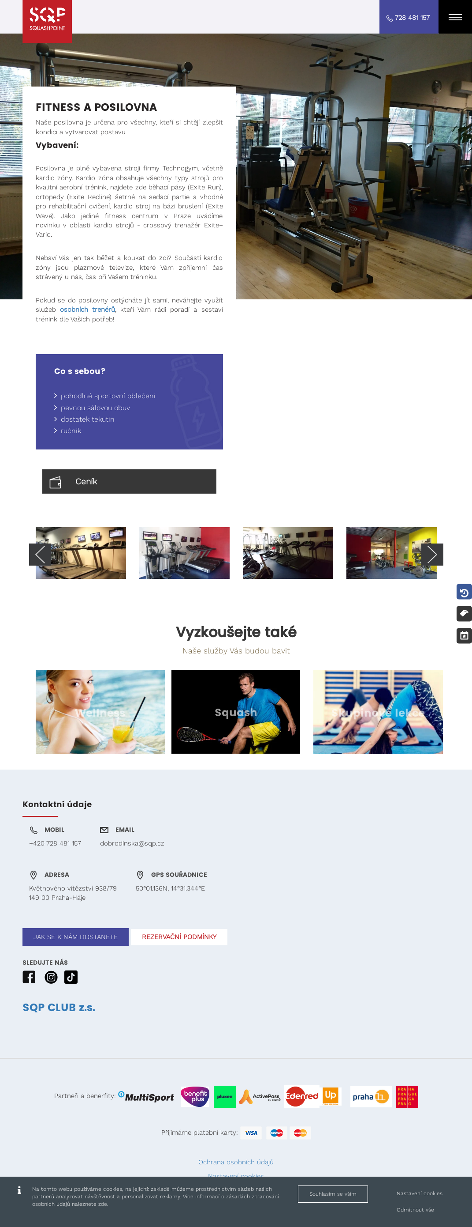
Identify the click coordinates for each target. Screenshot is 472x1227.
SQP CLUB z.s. (58, 1008)
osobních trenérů (87, 309)
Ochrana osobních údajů (236, 1162)
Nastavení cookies (236, 1176)
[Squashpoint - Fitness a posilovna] (47, 21)
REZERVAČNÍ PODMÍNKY (179, 937)
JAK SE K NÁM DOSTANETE (75, 937)
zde (102, 1204)
